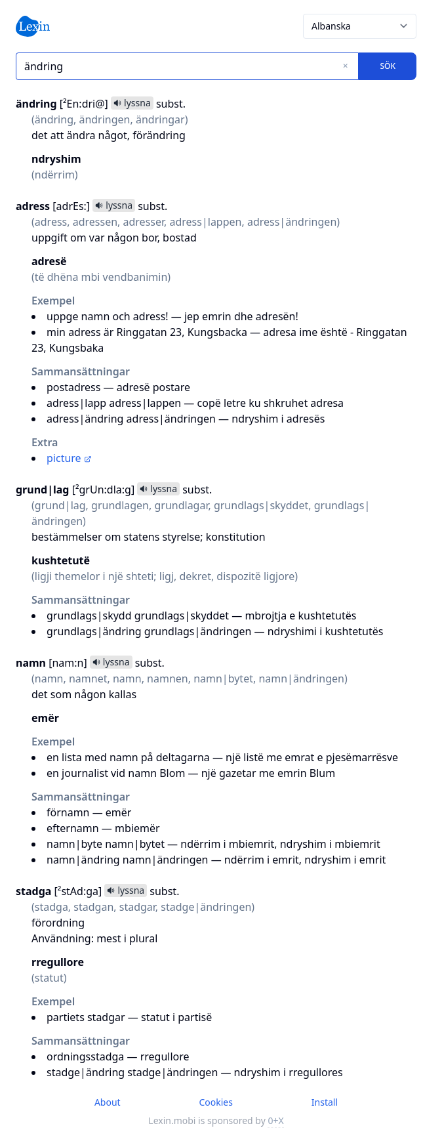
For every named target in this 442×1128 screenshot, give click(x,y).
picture (69, 458)
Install (324, 1102)
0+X (275, 1120)
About (107, 1102)
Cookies (215, 1102)
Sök (387, 66)
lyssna (132, 102)
